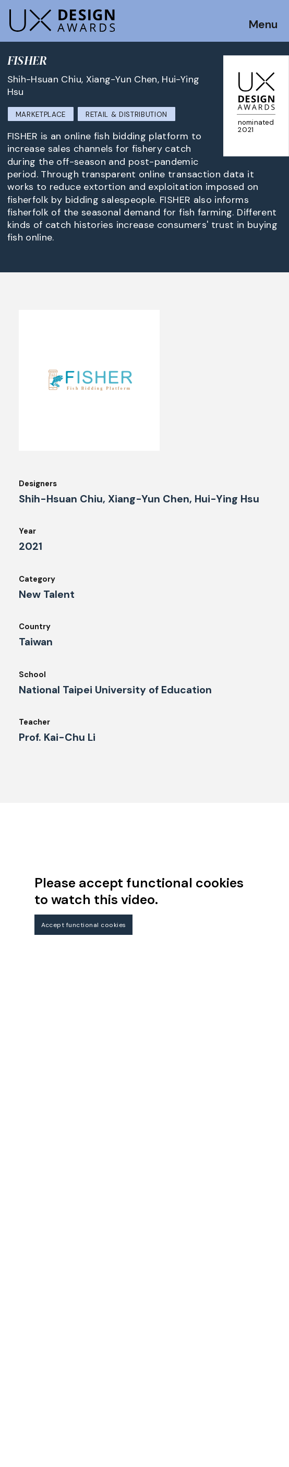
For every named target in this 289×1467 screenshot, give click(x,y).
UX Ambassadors (39, 1390)
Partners (212, 1329)
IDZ (107, 1386)
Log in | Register (227, 1386)
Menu (263, 26)
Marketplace (41, 114)
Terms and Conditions (238, 1372)
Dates (18, 1333)
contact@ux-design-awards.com (100, 1444)
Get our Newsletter (52, 1253)
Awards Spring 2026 (139, 1329)
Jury (15, 1361)
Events (114, 1344)
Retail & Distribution (126, 114)
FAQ (15, 1347)
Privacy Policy (222, 1358)
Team (111, 1372)
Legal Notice (220, 1315)
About (113, 1358)
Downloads (121, 1401)
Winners (116, 1315)
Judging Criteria (37, 1376)
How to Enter (32, 1319)
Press (206, 1344)
